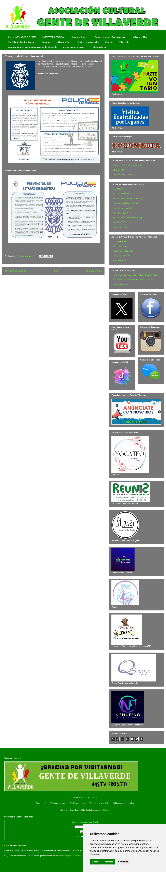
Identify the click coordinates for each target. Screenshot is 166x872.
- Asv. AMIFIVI (117, 189)
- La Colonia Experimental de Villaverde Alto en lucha (135, 275)
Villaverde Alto (140, 37)
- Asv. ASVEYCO (119, 222)
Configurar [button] (123, 862)
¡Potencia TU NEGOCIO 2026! (22, 37)
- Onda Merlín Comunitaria (123, 174)
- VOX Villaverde (118, 260)
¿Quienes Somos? (79, 37)
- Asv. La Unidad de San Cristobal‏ (126, 198)
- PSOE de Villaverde (120, 256)
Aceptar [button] (95, 862)
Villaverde (124, 42)
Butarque (46, 42)
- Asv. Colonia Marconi (121, 194)
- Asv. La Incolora (119, 227)
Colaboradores (99, 47)
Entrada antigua (94, 270)
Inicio (56, 270)
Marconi (109, 42)
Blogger (106, 810)
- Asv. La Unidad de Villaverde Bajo (127, 217)
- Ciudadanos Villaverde (122, 251)
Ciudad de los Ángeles (88, 42)
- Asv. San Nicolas (119, 213)
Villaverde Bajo (64, 42)
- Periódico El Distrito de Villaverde (126, 165)
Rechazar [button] (109, 862)
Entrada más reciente (15, 270)
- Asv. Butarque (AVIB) (121, 208)
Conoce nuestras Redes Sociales (110, 37)
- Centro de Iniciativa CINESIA (125, 203)
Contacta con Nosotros (74, 47)
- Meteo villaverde (119, 284)
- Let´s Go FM (117, 170)
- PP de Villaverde (119, 246)
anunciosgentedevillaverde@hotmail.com (77, 856)
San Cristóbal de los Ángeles (22, 42)
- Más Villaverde (118, 241)
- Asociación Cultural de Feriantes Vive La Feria (132, 279)
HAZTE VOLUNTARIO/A (53, 37)
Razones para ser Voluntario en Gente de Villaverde (32, 47)
